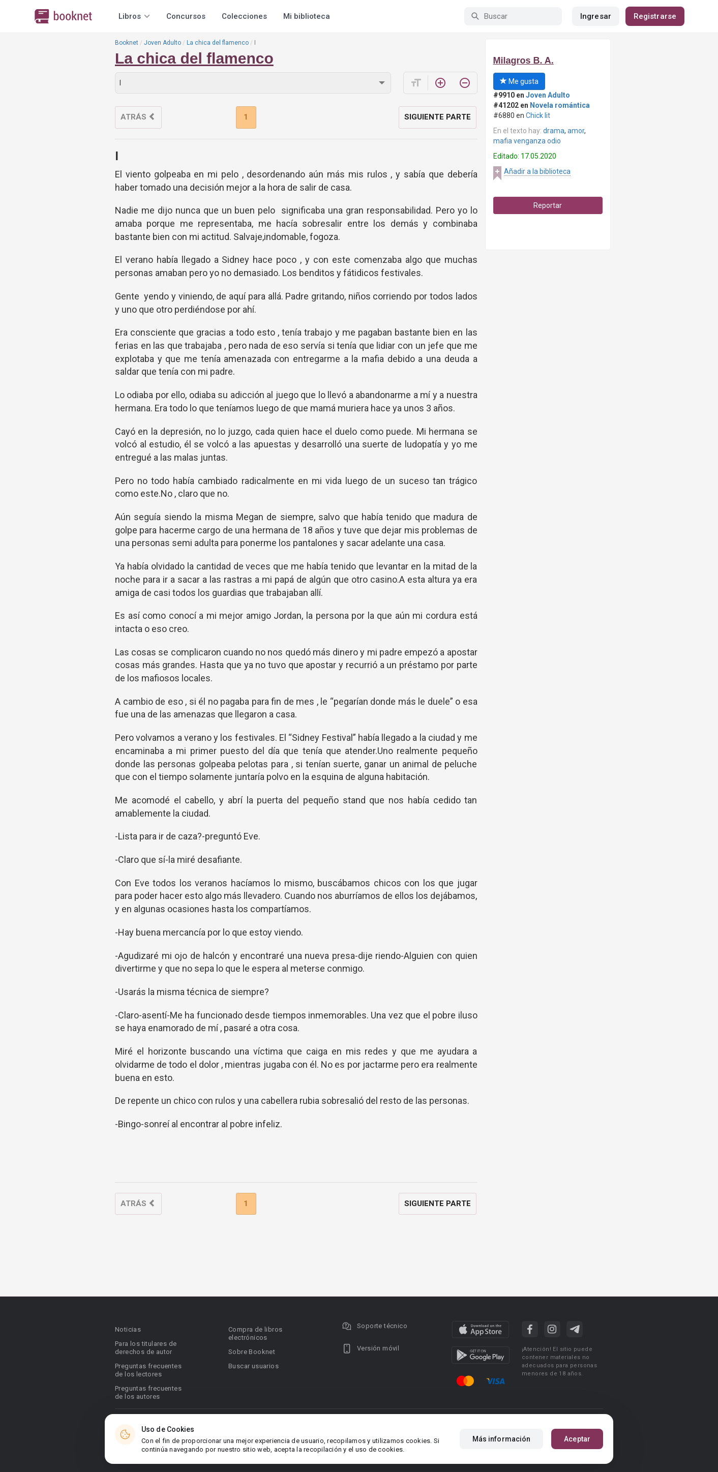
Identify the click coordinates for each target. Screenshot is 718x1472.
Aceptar (577, 1439)
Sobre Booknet (251, 1352)
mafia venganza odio (527, 141)
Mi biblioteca (306, 16)
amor (575, 131)
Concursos (185, 16)
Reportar (547, 205)
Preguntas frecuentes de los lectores (148, 1370)
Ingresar (595, 16)
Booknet (126, 42)
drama (553, 131)
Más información (501, 1439)
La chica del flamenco (218, 42)
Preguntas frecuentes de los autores (148, 1392)
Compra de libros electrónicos (255, 1333)
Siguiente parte (437, 117)
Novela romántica (560, 105)
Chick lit (538, 115)
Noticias (128, 1329)
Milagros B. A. (523, 60)
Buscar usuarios (253, 1366)
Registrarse (655, 16)
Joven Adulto (162, 42)
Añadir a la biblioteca (537, 171)
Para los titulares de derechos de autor (145, 1348)
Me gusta (519, 81)
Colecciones (244, 16)
